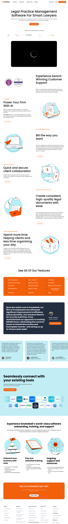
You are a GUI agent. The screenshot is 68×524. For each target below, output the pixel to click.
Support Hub (55, 508)
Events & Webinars (45, 520)
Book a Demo (34, 495)
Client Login (55, 517)
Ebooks (42, 517)
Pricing (35, 2)
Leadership (6, 513)
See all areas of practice (34, 522)
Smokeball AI (6, 114)
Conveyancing (32, 511)
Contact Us (55, 511)
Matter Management (20, 522)
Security (6, 515)
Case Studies (43, 511)
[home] (6, 2)
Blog (42, 508)
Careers (6, 511)
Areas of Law (29, 2)
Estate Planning (32, 515)
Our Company (7, 508)
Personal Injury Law (33, 517)
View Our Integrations (10, 389)
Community (43, 515)
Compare (6, 520)
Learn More (7, 121)
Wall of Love (43, 513)
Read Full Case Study (55, 323)
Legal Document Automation (19, 519)
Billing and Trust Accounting (19, 515)
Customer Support (57, 515)
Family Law (31, 508)
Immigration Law (32, 513)
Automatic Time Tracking (19, 511)
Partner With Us (7, 517)
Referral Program (44, 522)
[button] (14, 1)
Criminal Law (31, 520)
